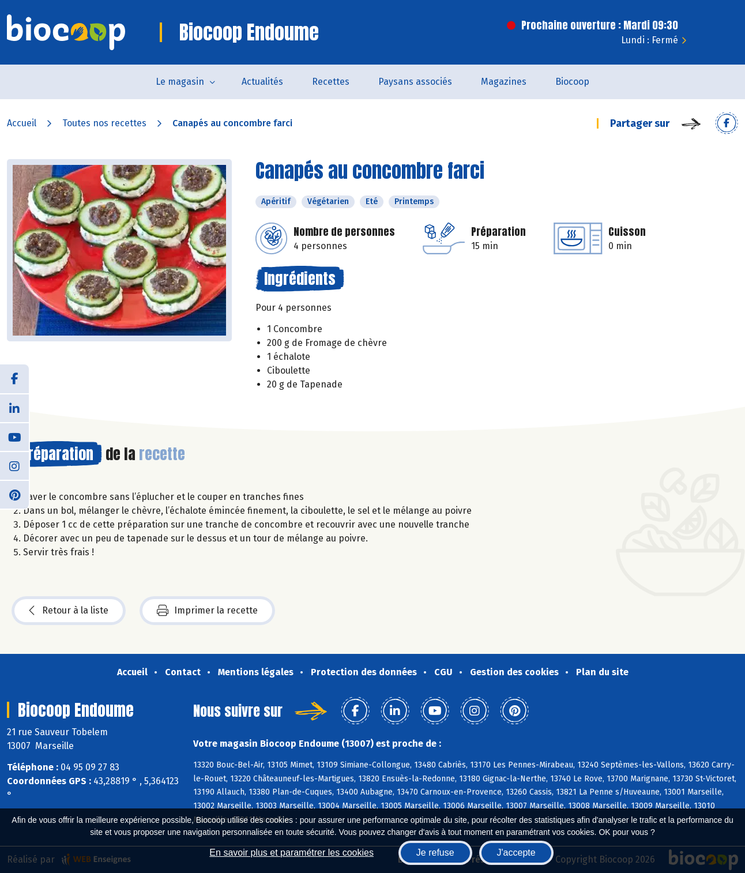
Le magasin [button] (180, 81)
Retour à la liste (68, 610)
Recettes (330, 81)
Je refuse (435, 852)
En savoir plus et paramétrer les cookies (291, 852)
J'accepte (516, 852)
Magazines (503, 81)
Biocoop (572, 81)
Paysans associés (415, 81)
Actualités (262, 81)
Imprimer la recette (207, 610)
